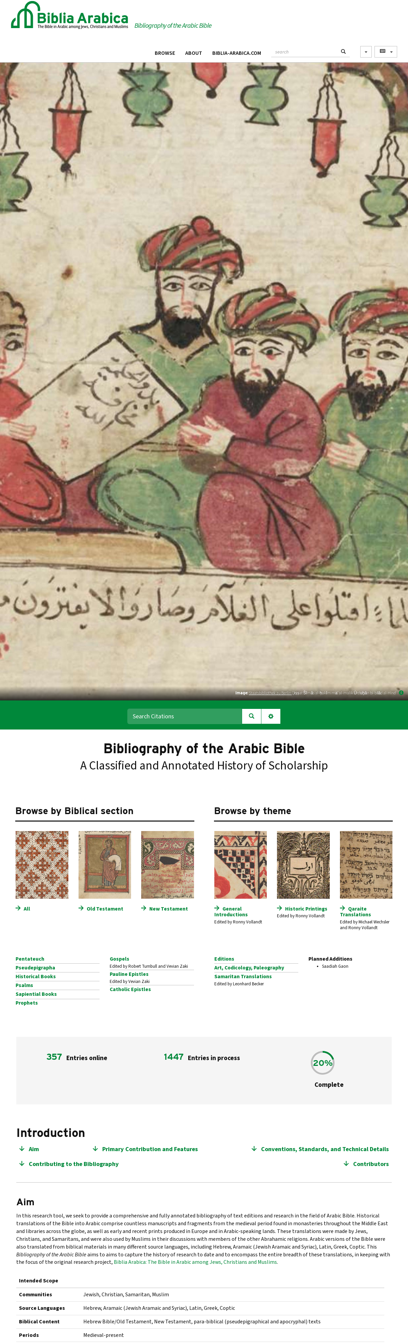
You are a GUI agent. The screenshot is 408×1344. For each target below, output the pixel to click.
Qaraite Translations (355, 911)
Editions (224, 959)
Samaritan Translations (243, 976)
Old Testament (105, 909)
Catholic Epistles (130, 989)
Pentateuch (30, 959)
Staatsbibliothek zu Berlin (270, 693)
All (27, 909)
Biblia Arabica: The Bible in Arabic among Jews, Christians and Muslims (195, 1262)
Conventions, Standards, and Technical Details (325, 1149)
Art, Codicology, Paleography (249, 967)
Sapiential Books (36, 994)
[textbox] (304, 51)
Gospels (119, 959)
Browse (165, 53)
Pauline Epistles (129, 974)
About (193, 53)
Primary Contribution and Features (150, 1149)
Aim (34, 1149)
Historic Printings (306, 909)
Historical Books (36, 976)
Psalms (24, 985)
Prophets (27, 1003)
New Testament (168, 909)
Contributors (371, 1164)
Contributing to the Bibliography (74, 1164)
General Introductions (231, 911)
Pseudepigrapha (35, 967)
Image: (241, 692)
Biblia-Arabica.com (236, 53)
